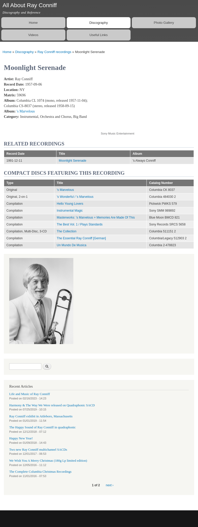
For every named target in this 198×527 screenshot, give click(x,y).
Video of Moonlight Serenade (142, 101)
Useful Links (99, 35)
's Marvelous (25, 111)
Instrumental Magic (70, 210)
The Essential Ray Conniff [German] (81, 238)
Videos (33, 35)
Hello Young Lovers (70, 203)
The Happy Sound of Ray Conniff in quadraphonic (42, 427)
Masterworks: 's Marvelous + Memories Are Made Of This (96, 217)
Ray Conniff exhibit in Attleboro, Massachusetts (41, 416)
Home (33, 23)
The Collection (66, 231)
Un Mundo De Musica (71, 245)
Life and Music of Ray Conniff (29, 394)
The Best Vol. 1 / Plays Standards (80, 224)
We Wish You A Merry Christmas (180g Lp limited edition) (48, 460)
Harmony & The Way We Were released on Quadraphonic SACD (52, 405)
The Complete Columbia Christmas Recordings (40, 471)
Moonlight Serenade (72, 160)
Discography (98, 23)
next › (110, 485)
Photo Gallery (164, 23)
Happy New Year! (21, 438)
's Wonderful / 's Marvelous (75, 197)
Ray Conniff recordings (54, 52)
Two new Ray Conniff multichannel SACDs (38, 449)
